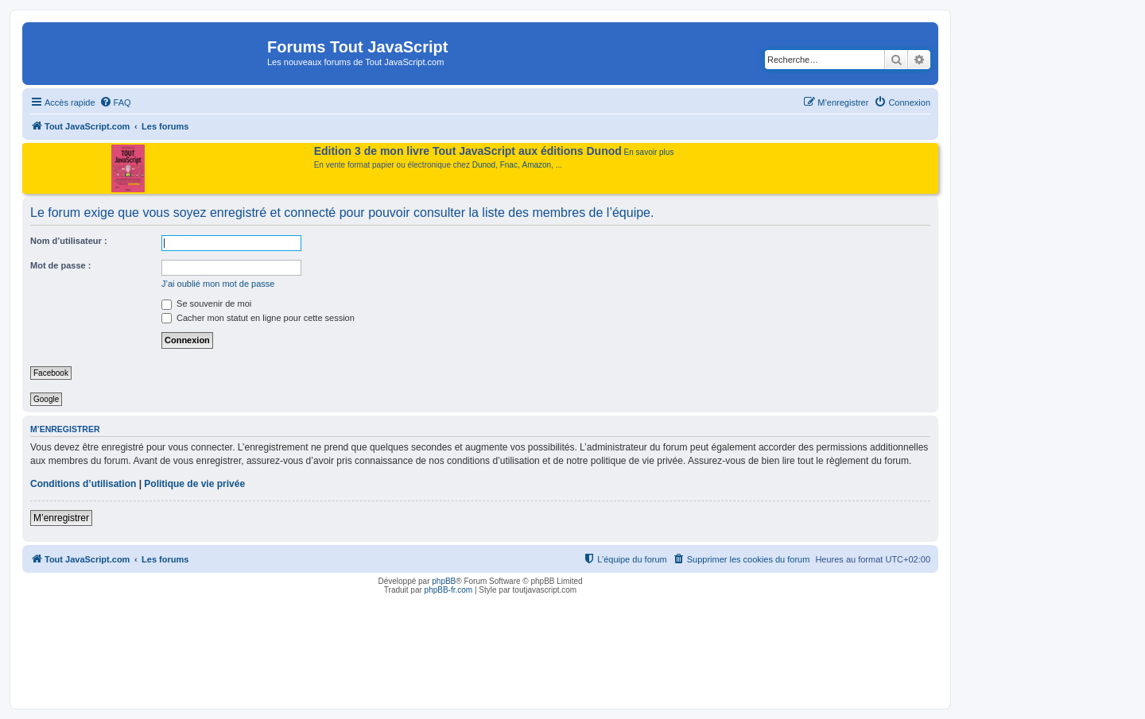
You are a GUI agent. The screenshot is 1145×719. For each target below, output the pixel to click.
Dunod (483, 164)
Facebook (50, 373)
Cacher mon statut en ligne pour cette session (258, 318)
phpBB (444, 581)
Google (46, 399)
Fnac (509, 164)
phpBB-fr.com (449, 590)
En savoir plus (649, 152)
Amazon (537, 164)
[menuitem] (115, 102)
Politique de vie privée (194, 483)
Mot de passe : (60, 265)
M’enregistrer (61, 518)
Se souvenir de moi (206, 303)
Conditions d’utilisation (83, 483)
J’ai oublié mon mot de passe (217, 283)
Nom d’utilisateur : (68, 240)
